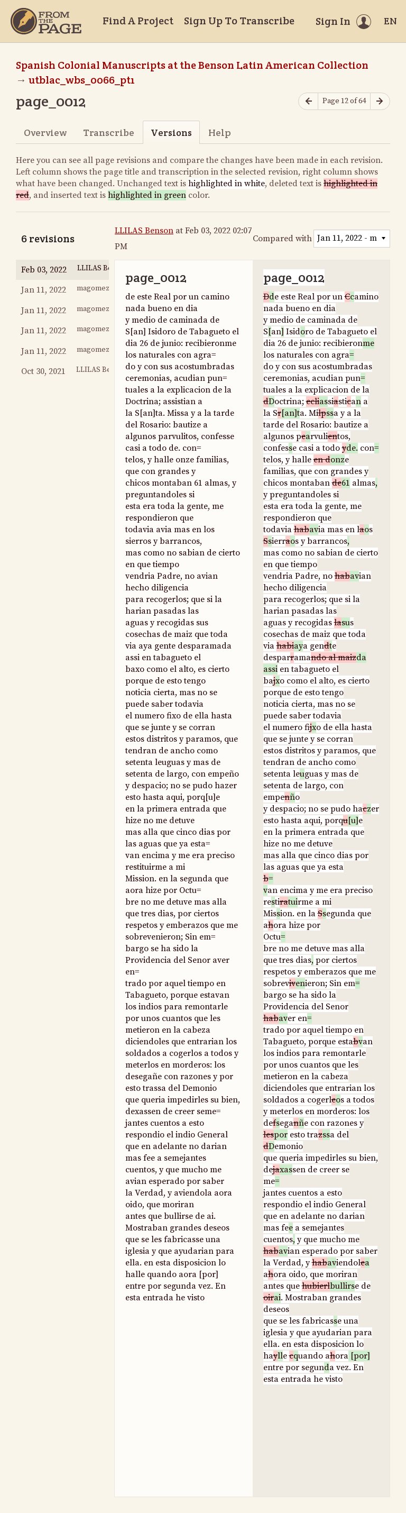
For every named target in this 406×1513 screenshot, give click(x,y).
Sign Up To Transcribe (239, 21)
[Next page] (380, 101)
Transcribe (108, 132)
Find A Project (138, 21)
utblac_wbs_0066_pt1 (82, 80)
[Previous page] (308, 101)
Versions (171, 132)
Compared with (282, 238)
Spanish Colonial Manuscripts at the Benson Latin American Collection (192, 65)
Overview (45, 132)
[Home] (46, 21)
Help (219, 132)
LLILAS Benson (144, 230)
